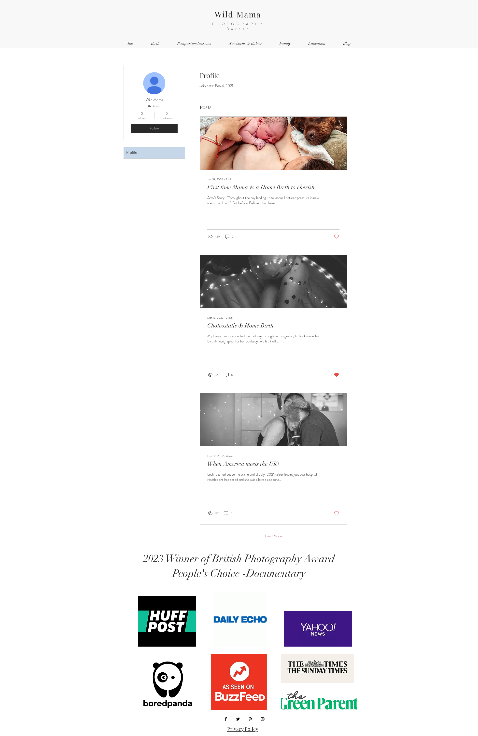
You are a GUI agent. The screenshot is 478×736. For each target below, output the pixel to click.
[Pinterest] (250, 719)
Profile (131, 152)
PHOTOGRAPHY (238, 23)
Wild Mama (238, 14)
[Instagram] (262, 719)
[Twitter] (238, 719)
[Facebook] (225, 719)
